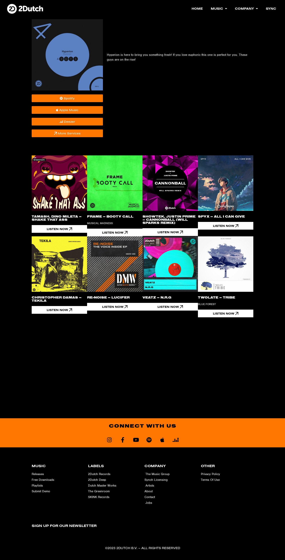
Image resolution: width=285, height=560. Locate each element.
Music (219, 8)
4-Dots (111, 33)
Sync (271, 8)
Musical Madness (100, 223)
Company (246, 8)
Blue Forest (207, 304)
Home (197, 8)
